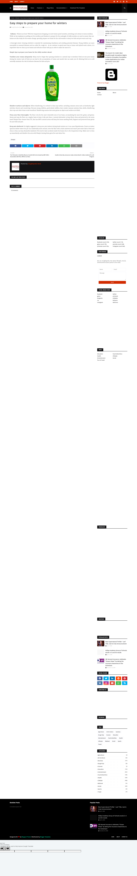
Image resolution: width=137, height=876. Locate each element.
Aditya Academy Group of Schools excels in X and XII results (116, 32)
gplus (98, 296)
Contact (22, 1)
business (118, 732)
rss (98, 300)
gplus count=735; (102, 244)
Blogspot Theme (26, 837)
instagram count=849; (119, 246)
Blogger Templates (45, 837)
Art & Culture (110, 732)
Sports (119, 741)
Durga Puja (101, 735)
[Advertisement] (52, 250)
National (107, 741)
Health (99, 356)
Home (11, 1)
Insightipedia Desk (16, 27)
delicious (115, 302)
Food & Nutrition (117, 354)
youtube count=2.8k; (118, 244)
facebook (99, 294)
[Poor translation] (7, 848)
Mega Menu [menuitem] (50, 8)
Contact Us (124, 836)
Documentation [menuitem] (61, 8)
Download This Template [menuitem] (77, 8)
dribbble (115, 298)
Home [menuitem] (32, 8)
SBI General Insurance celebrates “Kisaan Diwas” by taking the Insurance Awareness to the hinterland (115, 43)
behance (115, 300)
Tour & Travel (101, 360)
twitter (115, 294)
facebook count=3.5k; (103, 242)
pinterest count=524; (103, 246)
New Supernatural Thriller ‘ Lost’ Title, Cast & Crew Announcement (116, 23)
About (16, 1)
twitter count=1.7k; (118, 242)
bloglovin (100, 298)
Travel (100, 744)
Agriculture (101, 732)
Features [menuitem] (39, 8)
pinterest (115, 296)
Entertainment (101, 358)
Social (114, 358)
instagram (100, 302)
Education (100, 354)
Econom (108, 735)
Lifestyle (17, 18)
